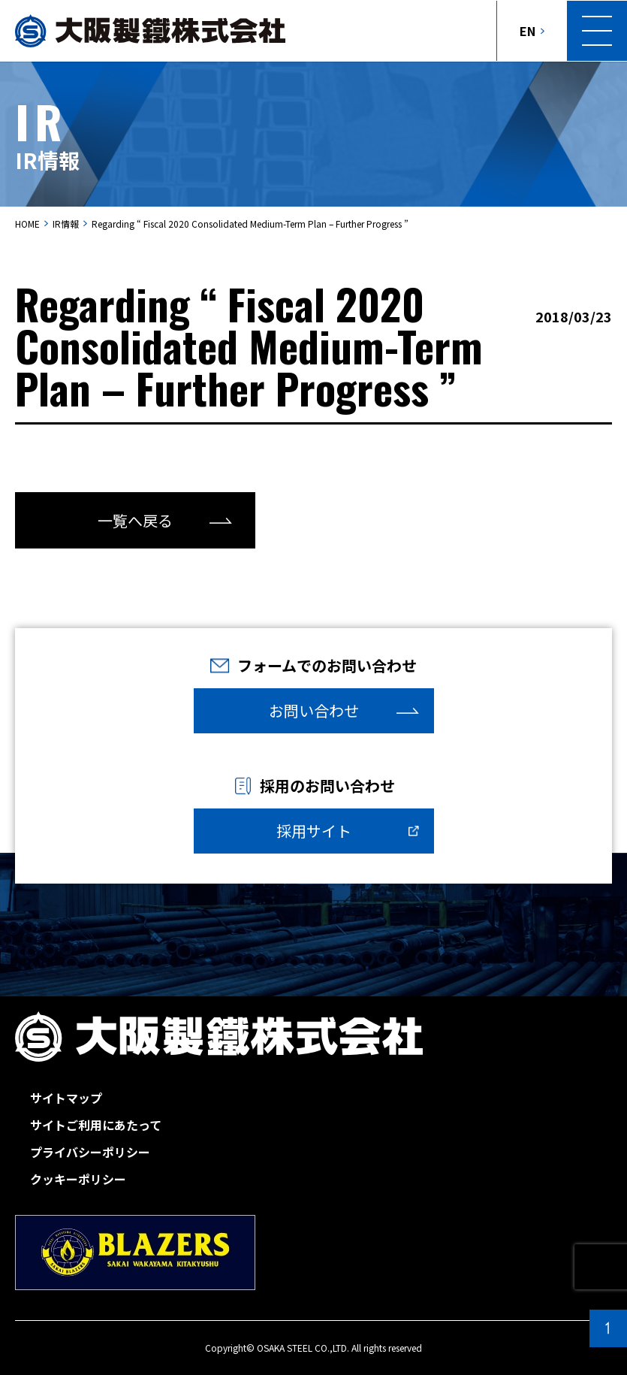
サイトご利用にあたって (95, 1125)
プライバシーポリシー (90, 1152)
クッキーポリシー (78, 1179)
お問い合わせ (314, 710)
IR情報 (66, 223)
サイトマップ (66, 1098)
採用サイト (313, 831)
